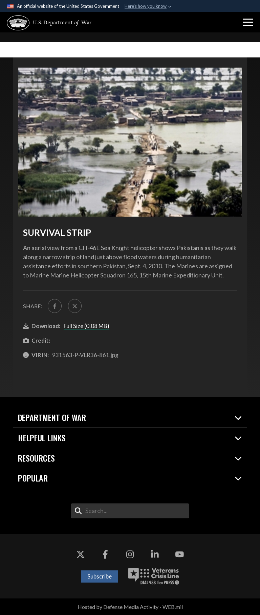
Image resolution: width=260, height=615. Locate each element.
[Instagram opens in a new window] (130, 554)
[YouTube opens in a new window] (179, 554)
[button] (248, 22)
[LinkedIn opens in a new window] (154, 554)
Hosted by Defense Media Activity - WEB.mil (130, 607)
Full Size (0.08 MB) (86, 325)
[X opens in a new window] (80, 554)
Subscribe (99, 576)
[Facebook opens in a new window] (105, 554)
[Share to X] (75, 306)
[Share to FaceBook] (54, 306)
